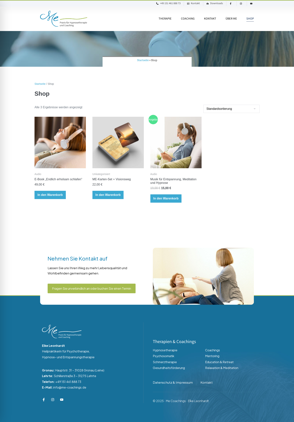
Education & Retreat (219, 362)
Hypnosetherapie (165, 350)
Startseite (143, 60)
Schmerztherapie (165, 362)
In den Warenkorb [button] (50, 194)
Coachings (212, 350)
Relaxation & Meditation (221, 368)
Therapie (165, 19)
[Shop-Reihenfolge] (231, 109)
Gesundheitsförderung (169, 368)
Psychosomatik (163, 356)
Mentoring (212, 356)
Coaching (188, 19)
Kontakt (210, 19)
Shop (250, 19)
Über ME (231, 19)
